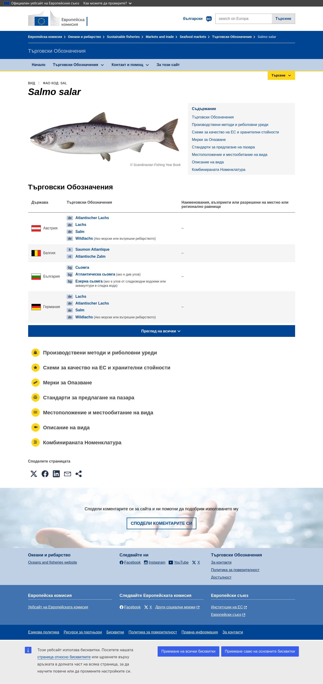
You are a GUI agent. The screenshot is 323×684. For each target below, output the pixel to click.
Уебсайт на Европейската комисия (58, 607)
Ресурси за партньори (83, 632)
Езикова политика (43, 632)
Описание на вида (208, 162)
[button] (33, 473)
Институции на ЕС (227, 607)
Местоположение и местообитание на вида (229, 155)
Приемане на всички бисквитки (188, 651)
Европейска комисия (45, 37)
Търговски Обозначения (232, 37)
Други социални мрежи (175, 607)
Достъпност (221, 577)
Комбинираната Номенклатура (218, 170)
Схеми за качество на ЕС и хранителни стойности (235, 132)
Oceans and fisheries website (52, 562)
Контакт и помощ (127, 65)
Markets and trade (160, 37)
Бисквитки (115, 632)
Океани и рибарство (84, 37)
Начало (39, 65)
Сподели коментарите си (161, 523)
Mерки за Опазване (209, 140)
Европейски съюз (226, 615)
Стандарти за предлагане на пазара (223, 147)
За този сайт (168, 65)
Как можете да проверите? (108, 3)
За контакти (221, 562)
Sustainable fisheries (123, 37)
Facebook (130, 607)
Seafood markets (193, 37)
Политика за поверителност (235, 570)
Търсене (283, 19)
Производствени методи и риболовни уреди (230, 125)
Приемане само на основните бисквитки (260, 651)
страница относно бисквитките (64, 657)
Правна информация (200, 632)
